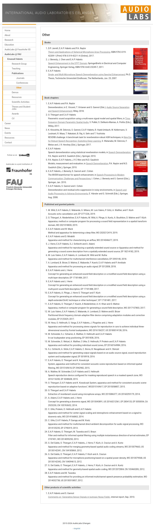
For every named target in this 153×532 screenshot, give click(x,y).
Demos (15, 92)
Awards (15, 114)
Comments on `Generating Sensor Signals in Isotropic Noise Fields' (79, 497)
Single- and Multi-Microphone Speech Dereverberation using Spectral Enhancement (86, 74)
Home (7, 30)
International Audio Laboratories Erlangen (50, 13)
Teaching (16, 68)
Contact (8, 142)
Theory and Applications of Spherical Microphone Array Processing (79, 52)
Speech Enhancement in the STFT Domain (67, 63)
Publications (17, 73)
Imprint (77, 528)
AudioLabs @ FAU (13, 54)
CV (13, 118)
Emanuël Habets (15, 59)
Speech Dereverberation (119, 152)
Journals (20, 78)
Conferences (22, 83)
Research (9, 40)
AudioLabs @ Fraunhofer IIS (17, 49)
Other (19, 87)
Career (8, 123)
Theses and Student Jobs (21, 108)
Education (9, 45)
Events (8, 133)
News (7, 128)
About (7, 35)
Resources (17, 97)
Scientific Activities (20, 102)
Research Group (19, 64)
